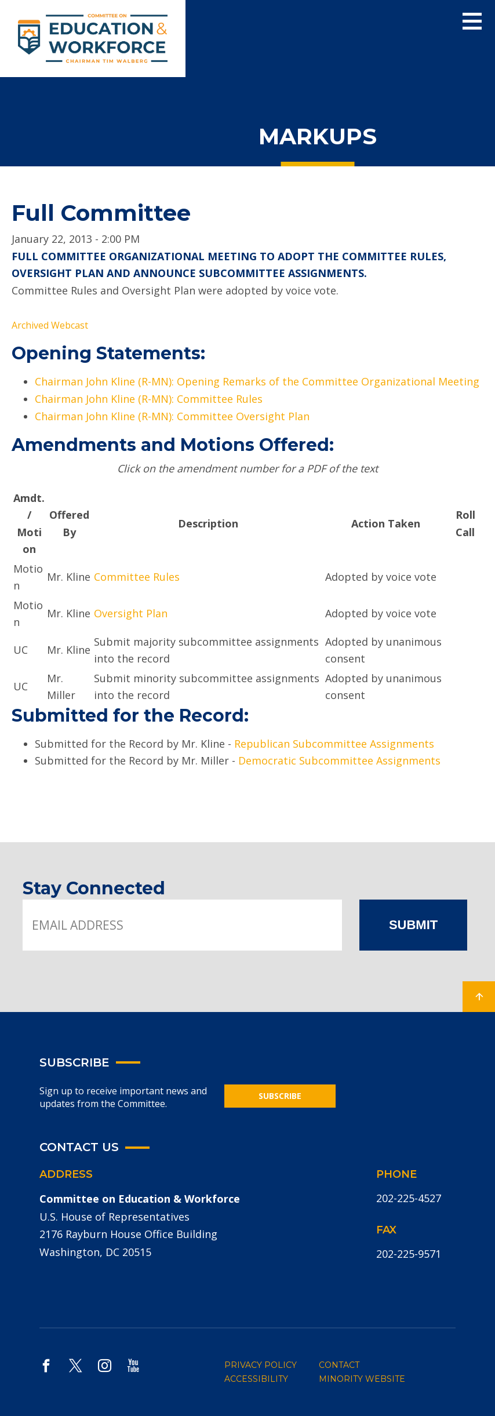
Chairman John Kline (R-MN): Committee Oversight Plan (172, 416)
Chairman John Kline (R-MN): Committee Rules (149, 399)
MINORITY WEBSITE (362, 1379)
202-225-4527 (408, 1198)
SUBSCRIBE (280, 1095)
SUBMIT (413, 925)
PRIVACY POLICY (260, 1365)
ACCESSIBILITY (256, 1379)
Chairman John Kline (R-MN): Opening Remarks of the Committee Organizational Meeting (257, 381)
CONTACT (339, 1365)
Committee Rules (137, 577)
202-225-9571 (408, 1254)
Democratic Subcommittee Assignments (339, 760)
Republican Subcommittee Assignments (334, 744)
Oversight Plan (131, 613)
